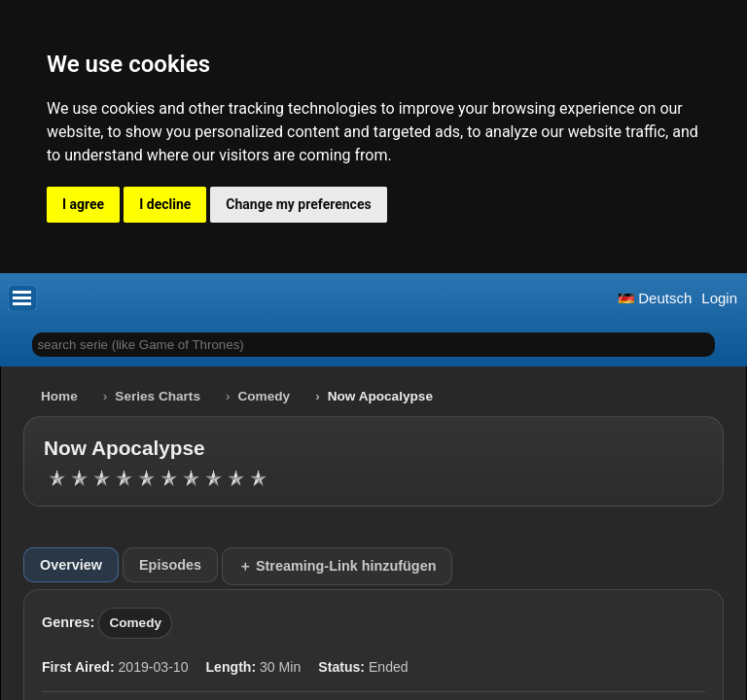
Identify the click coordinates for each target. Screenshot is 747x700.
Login (719, 298)
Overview (71, 565)
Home (59, 396)
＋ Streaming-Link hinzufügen (337, 566)
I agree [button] (83, 204)
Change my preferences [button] (298, 204)
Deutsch (655, 298)
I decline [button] (165, 204)
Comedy (264, 396)
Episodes (170, 565)
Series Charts (157, 396)
